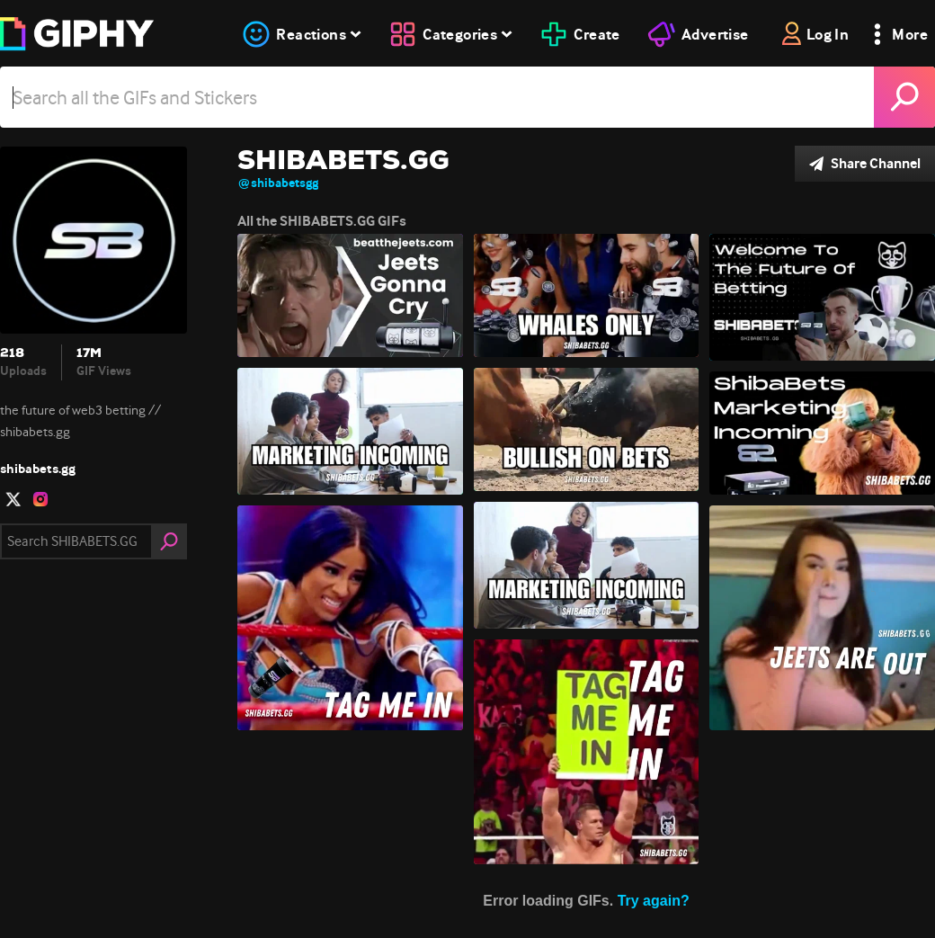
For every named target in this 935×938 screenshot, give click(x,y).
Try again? (654, 900)
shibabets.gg (38, 468)
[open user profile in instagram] (40, 499)
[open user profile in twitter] (13, 499)
